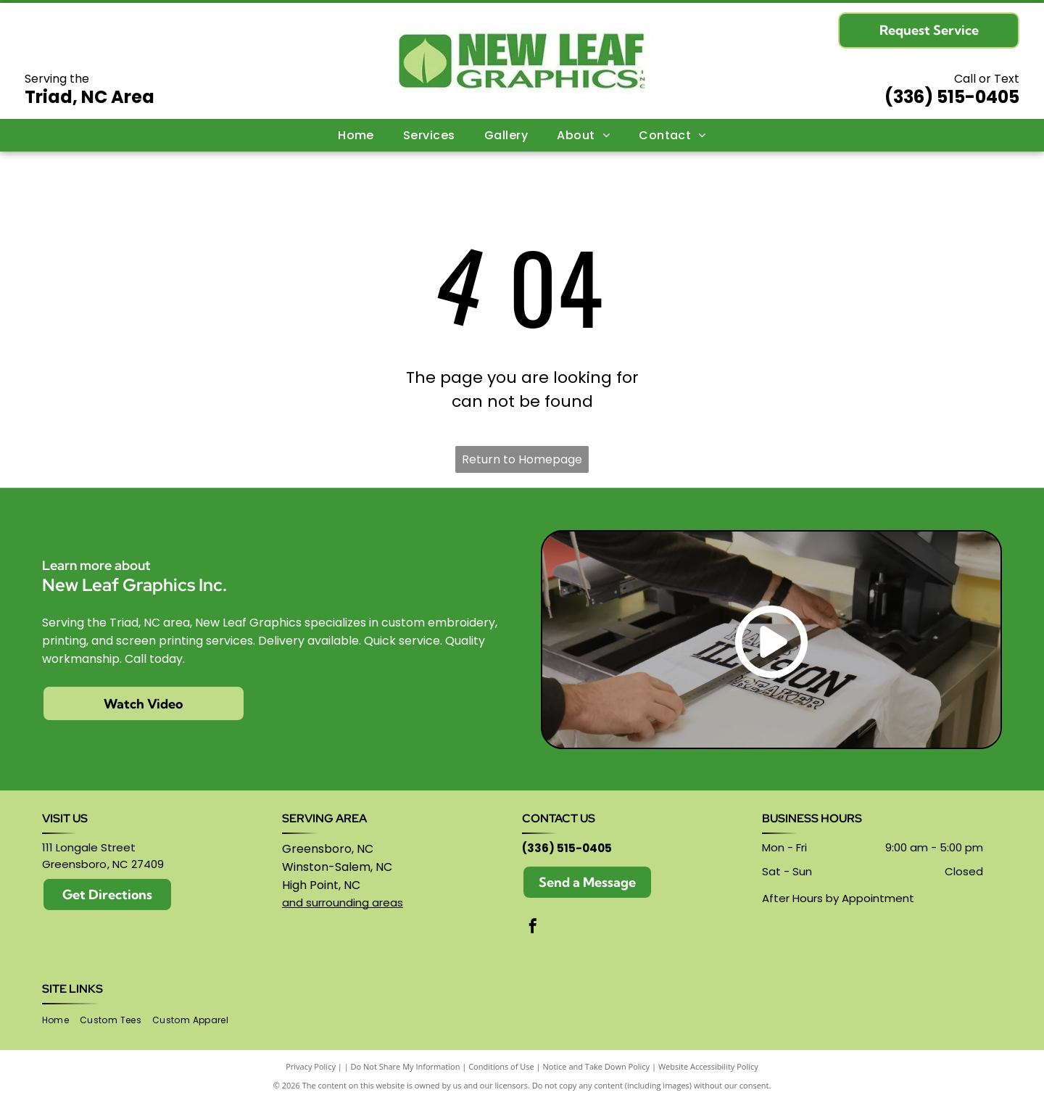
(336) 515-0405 (951, 97)
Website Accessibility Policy (708, 1066)
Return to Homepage (522, 459)
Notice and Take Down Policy (596, 1066)
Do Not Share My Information (405, 1066)
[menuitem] (356, 135)
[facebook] (533, 928)
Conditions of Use (501, 1066)
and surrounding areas (342, 902)
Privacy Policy (311, 1066)
